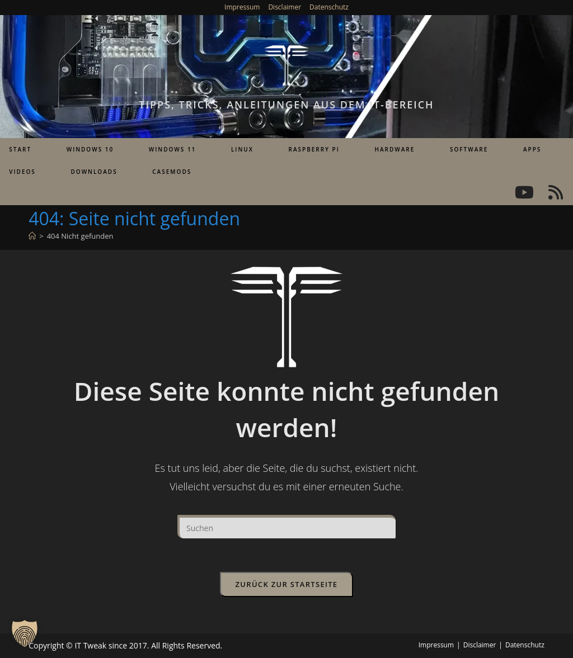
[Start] (32, 236)
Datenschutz (329, 7)
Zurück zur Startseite (287, 584)
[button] (24, 633)
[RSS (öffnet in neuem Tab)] (555, 192)
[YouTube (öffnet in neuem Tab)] (524, 192)
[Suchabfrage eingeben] (286, 526)
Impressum (242, 7)
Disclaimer (284, 7)
